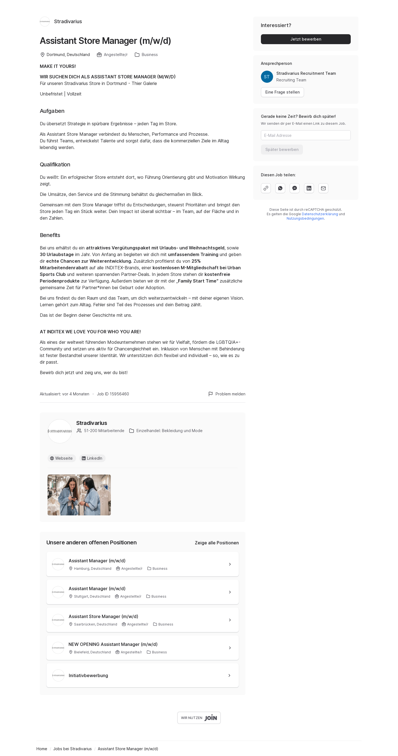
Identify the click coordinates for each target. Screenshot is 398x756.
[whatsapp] (280, 188)
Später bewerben (281, 149)
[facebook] (295, 188)
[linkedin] (309, 188)
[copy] (266, 188)
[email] (323, 188)
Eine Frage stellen (282, 92)
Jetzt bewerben (305, 39)
